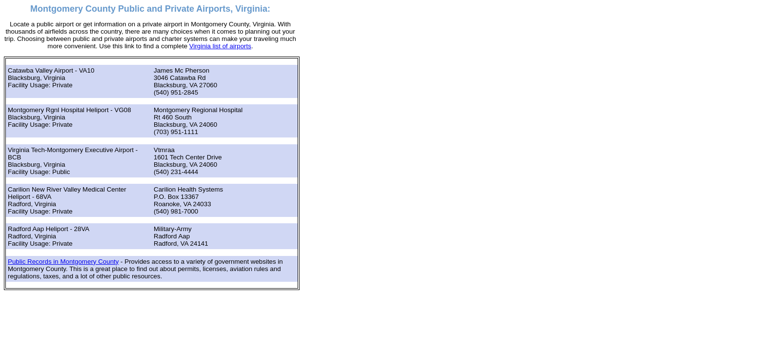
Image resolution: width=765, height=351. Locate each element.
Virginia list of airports (220, 46)
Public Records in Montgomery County (63, 261)
